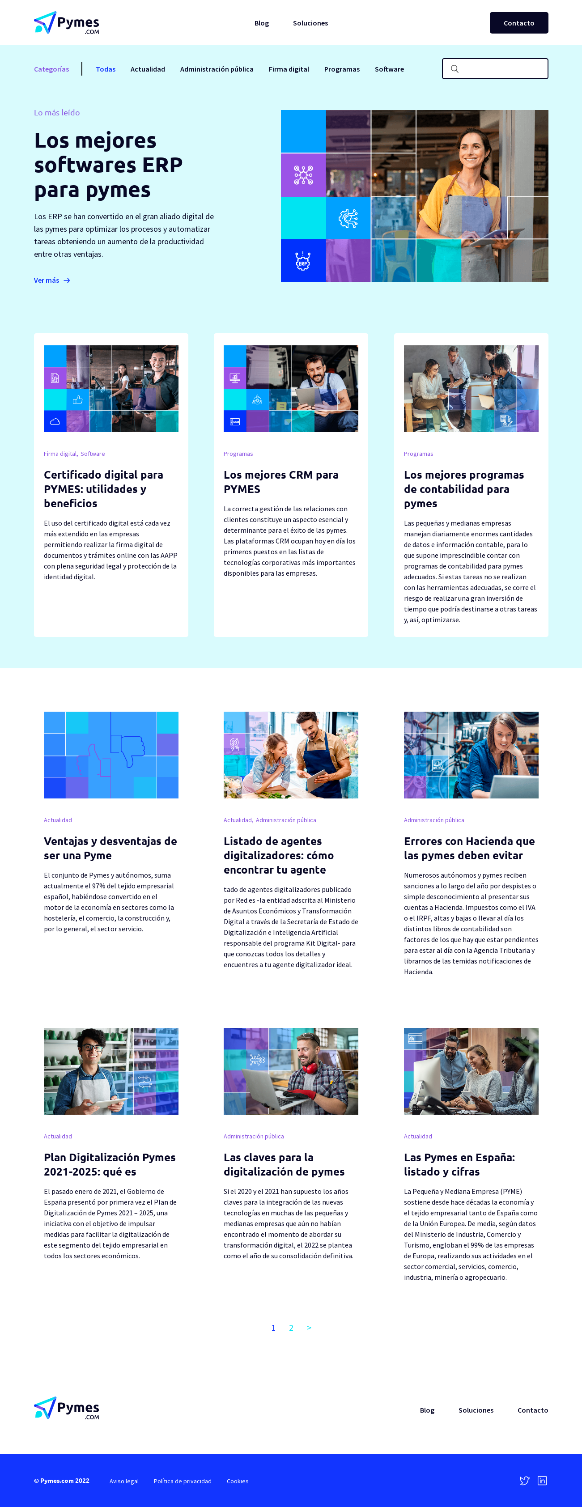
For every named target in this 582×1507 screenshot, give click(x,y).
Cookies (238, 1481)
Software (389, 68)
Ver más (46, 280)
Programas (342, 68)
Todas (105, 68)
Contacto (519, 22)
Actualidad (148, 68)
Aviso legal (124, 1481)
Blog (262, 22)
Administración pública (217, 68)
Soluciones (310, 22)
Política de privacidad (183, 1481)
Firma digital (289, 68)
